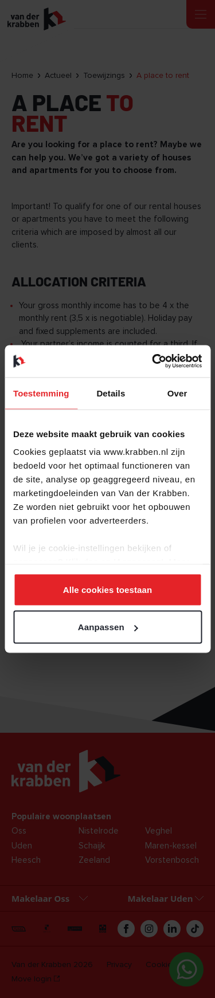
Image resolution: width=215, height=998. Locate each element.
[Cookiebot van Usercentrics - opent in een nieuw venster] (153, 361)
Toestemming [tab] (41, 393)
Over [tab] (177, 393)
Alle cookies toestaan (108, 589)
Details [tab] (110, 393)
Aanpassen (108, 627)
